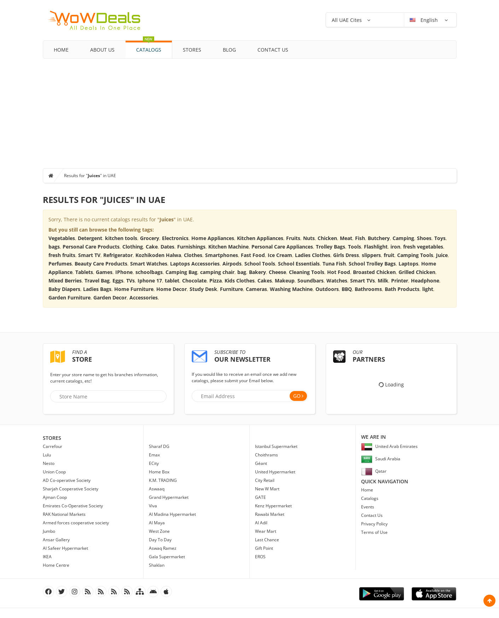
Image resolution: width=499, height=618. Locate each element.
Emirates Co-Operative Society (73, 506)
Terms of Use (374, 532)
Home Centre (56, 565)
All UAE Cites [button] (347, 20)
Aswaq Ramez (162, 548)
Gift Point (264, 548)
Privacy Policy (374, 524)
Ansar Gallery (56, 540)
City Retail (264, 480)
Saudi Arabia (380, 459)
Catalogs (148, 47)
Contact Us (272, 49)
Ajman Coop (55, 497)
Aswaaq (156, 489)
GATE (260, 497)
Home (61, 49)
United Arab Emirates (389, 446)
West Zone (159, 531)
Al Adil (261, 523)
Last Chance (267, 540)
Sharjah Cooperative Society (70, 489)
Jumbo (49, 531)
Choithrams (266, 455)
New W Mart (267, 489)
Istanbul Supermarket (276, 446)
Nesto (48, 463)
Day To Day (160, 540)
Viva (153, 506)
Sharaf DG (159, 446)
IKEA (47, 557)
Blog (229, 49)
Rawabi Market (269, 514)
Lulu (47, 455)
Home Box (159, 472)
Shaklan (156, 565)
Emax (154, 455)
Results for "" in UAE (90, 176)
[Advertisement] (249, 111)
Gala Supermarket (167, 557)
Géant (261, 463)
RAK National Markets (64, 514)
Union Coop (54, 472)
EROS (260, 557)
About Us (102, 49)
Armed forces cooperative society (76, 523)
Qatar (374, 471)
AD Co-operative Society (67, 480)
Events (367, 507)
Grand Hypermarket (168, 497)
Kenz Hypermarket (273, 506)
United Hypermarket (275, 472)
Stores (192, 49)
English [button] (424, 20)
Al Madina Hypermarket (172, 514)
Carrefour (52, 446)
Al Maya (157, 523)
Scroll (489, 601)
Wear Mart (265, 531)
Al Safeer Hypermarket (65, 548)
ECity (154, 463)
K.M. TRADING (163, 480)
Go (297, 395)
